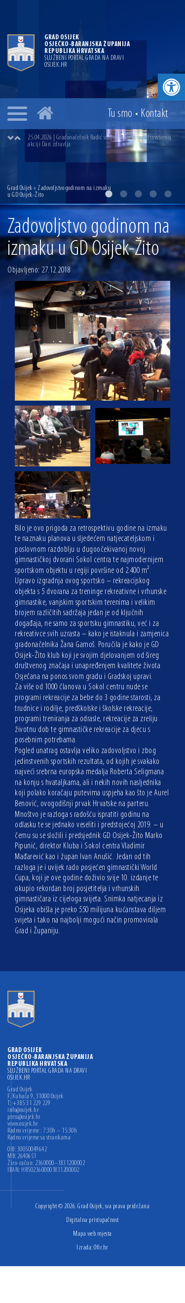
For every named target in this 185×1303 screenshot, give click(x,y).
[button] (171, 87)
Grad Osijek (20, 188)
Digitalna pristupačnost (92, 1220)
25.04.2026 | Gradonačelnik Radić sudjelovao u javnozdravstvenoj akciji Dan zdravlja (100, 141)
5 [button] (168, 194)
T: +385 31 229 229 (28, 1103)
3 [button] (138, 194)
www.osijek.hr (22, 1124)
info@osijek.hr (23, 1110)
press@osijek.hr (24, 1117)
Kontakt (154, 114)
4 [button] (153, 194)
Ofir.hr (101, 1247)
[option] (102, 141)
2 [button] (123, 194)
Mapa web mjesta (92, 1234)
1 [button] (108, 194)
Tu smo (120, 114)
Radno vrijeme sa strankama (39, 1138)
